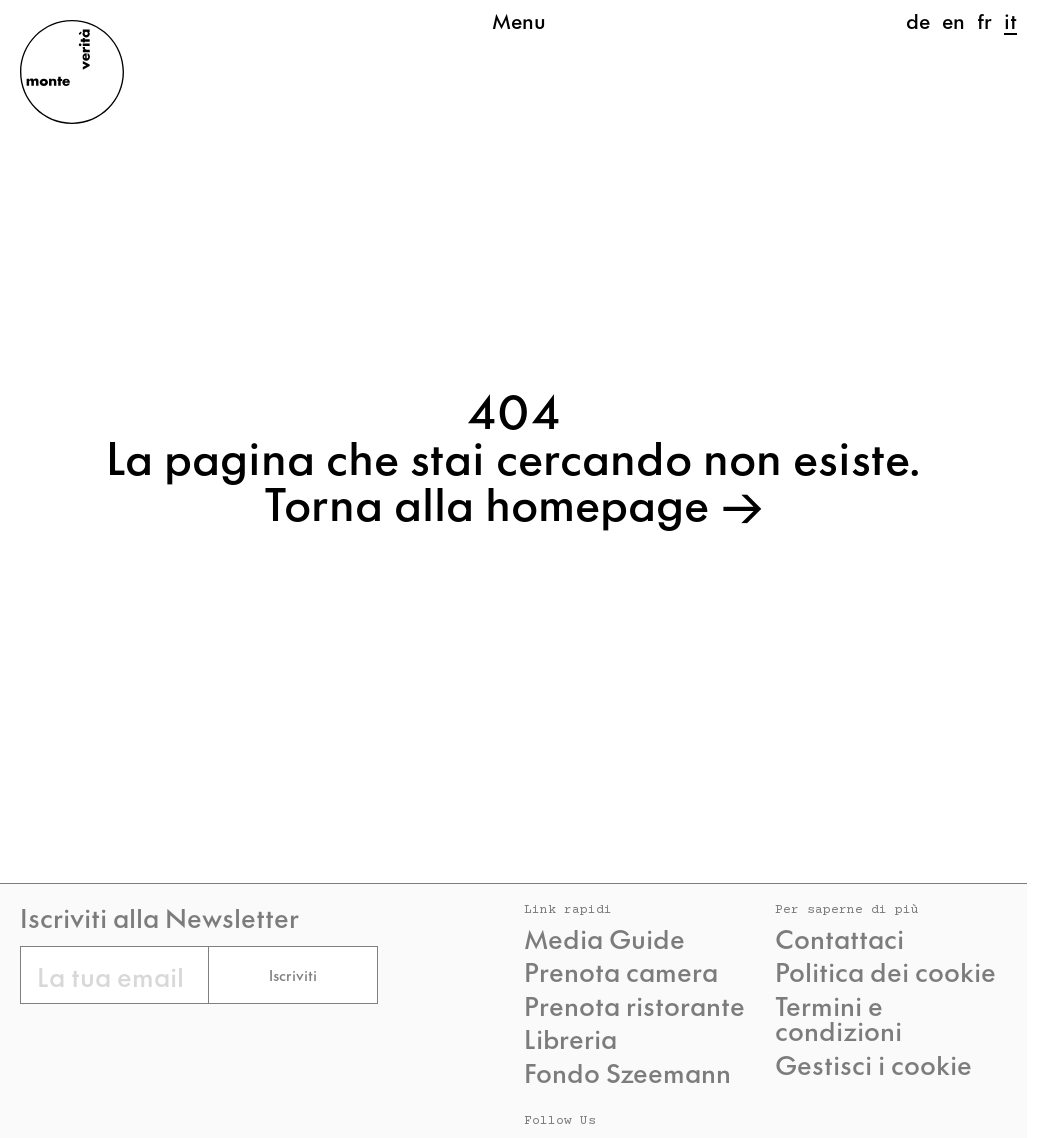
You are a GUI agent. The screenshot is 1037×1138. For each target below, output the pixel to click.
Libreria (570, 1038)
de (918, 20)
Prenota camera (621, 971)
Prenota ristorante (634, 1005)
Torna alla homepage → (514, 501)
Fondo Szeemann (627, 1072)
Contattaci (839, 938)
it (1010, 20)
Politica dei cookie (885, 971)
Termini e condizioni (838, 1017)
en (953, 20)
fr (984, 20)
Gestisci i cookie (873, 1064)
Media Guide (604, 938)
